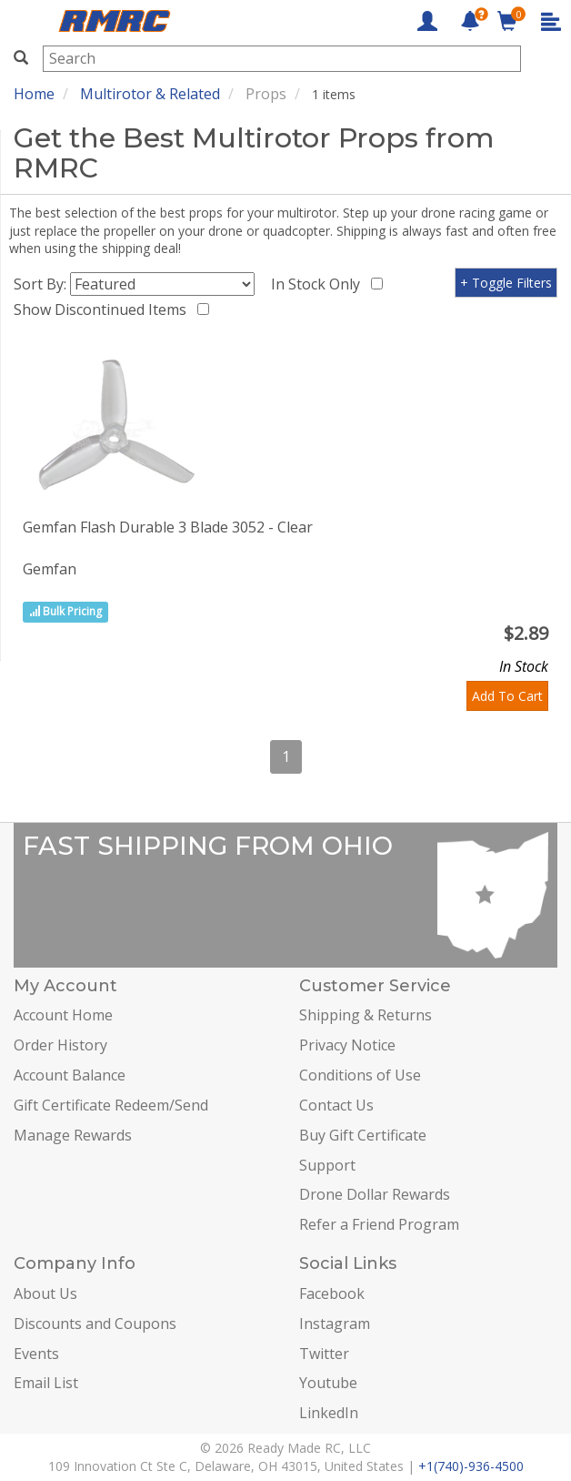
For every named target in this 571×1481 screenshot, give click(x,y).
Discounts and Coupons (95, 1324)
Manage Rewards (73, 1135)
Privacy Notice (347, 1045)
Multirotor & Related (150, 94)
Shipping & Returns (365, 1015)
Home (34, 94)
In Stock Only (319, 284)
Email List (46, 1383)
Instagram (334, 1324)
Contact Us (336, 1105)
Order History (60, 1045)
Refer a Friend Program (379, 1224)
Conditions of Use (360, 1075)
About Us (45, 1293)
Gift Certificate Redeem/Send (111, 1105)
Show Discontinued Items (104, 309)
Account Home (63, 1015)
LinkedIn (328, 1413)
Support (327, 1165)
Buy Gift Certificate (362, 1135)
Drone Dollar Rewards (374, 1194)
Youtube (328, 1383)
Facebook (332, 1293)
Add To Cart (507, 696)
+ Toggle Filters (506, 282)
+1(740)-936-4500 (471, 1466)
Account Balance (69, 1075)
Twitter (324, 1354)
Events (36, 1354)
